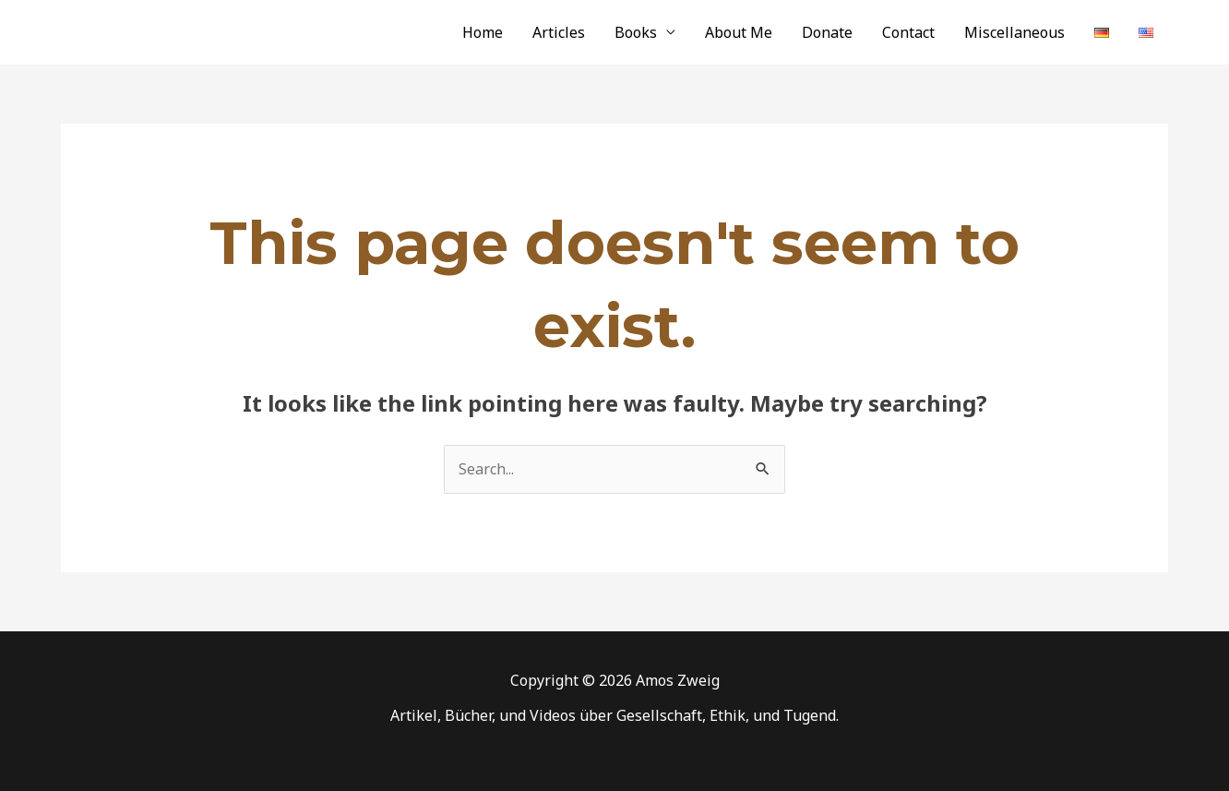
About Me (738, 32)
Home (482, 32)
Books (635, 32)
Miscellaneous (1014, 32)
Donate (827, 32)
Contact (908, 32)
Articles (558, 32)
